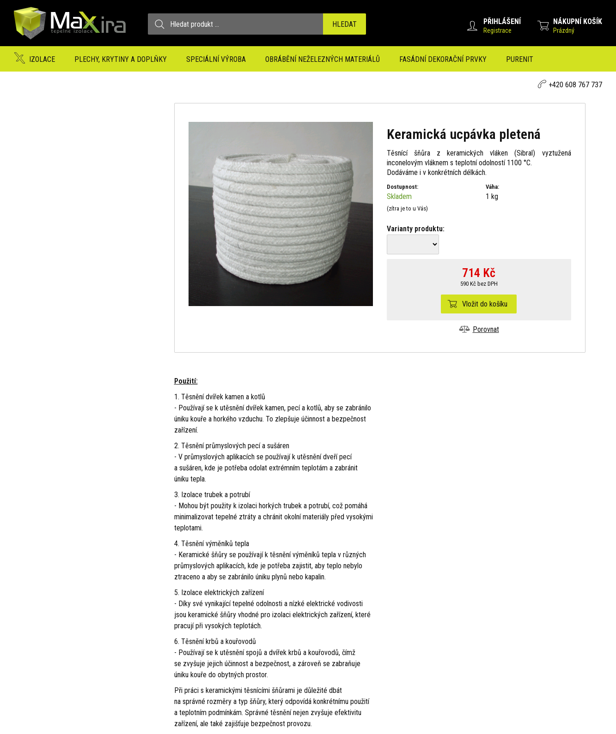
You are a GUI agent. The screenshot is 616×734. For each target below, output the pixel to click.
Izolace (42, 59)
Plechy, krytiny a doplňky (120, 59)
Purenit (519, 59)
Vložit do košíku (484, 304)
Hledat (344, 24)
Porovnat (486, 329)
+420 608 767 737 (575, 84)
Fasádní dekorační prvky (443, 59)
